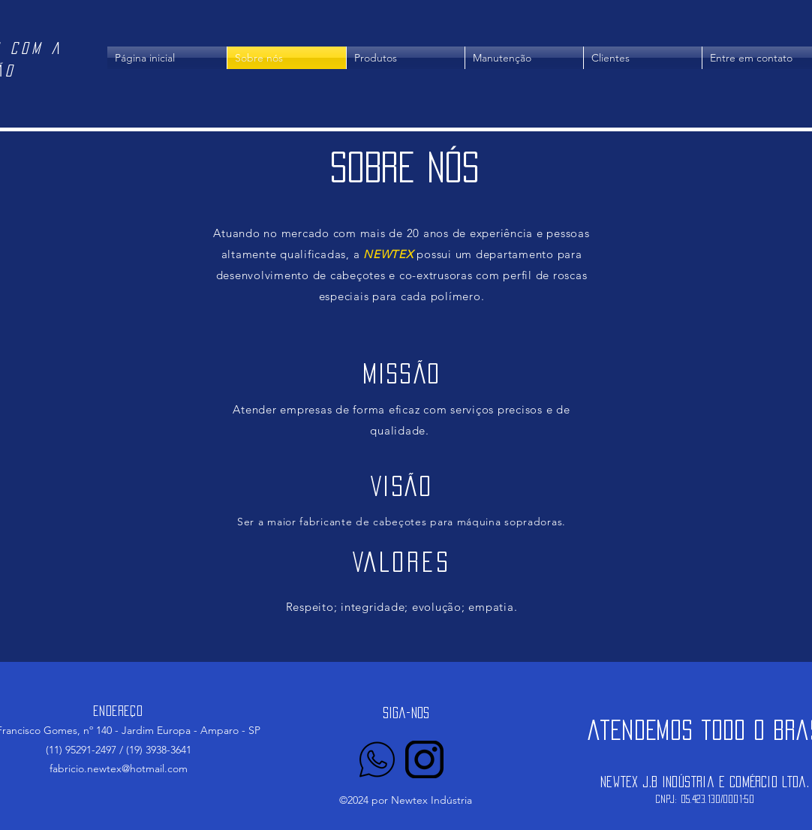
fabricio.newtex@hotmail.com (119, 768)
